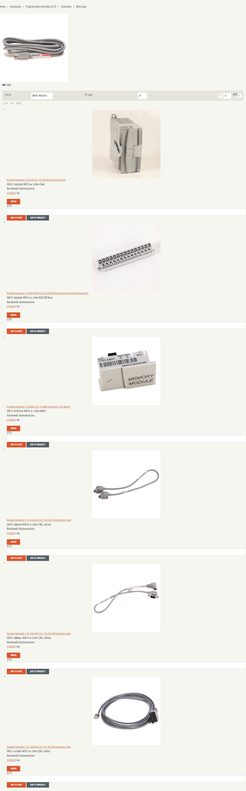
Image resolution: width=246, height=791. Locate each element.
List (11, 103)
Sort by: (8, 95)
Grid (6, 103)
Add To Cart (16, 218)
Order (13, 201)
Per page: (89, 95)
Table (18, 103)
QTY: (9, 206)
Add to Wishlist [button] (37, 218)
